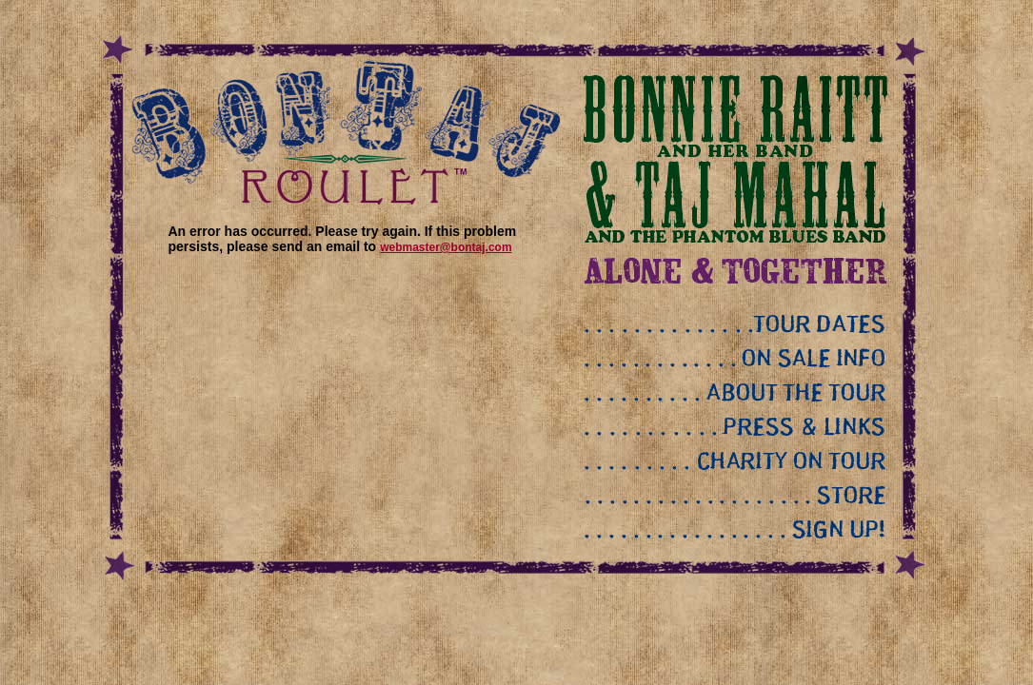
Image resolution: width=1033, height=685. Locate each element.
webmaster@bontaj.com (445, 247)
